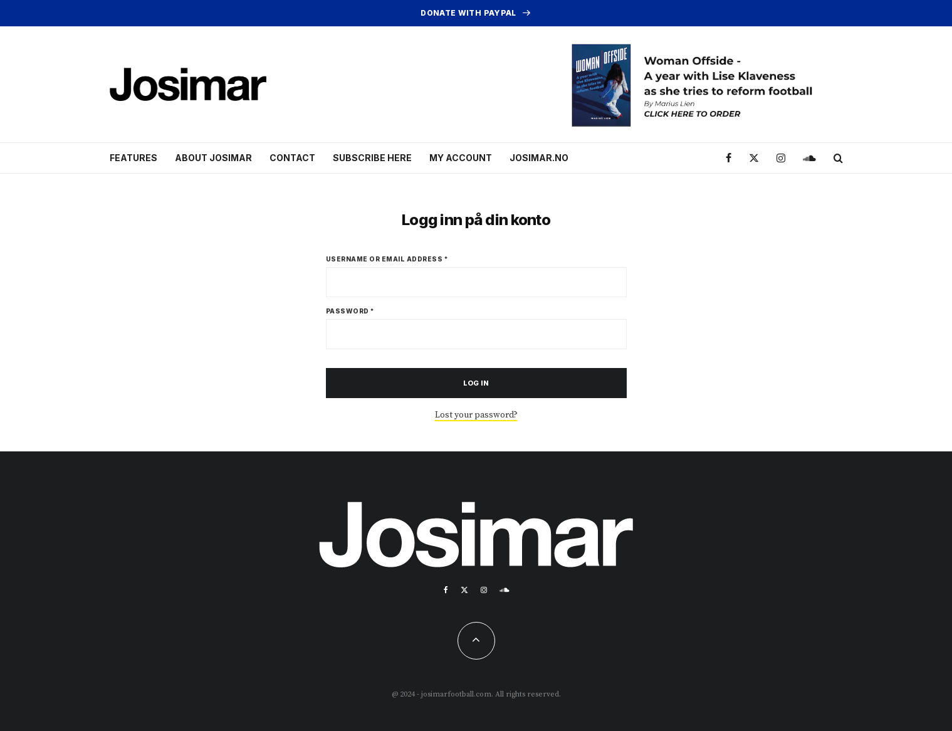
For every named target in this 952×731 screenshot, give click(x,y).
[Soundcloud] (809, 158)
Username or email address (387, 259)
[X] (754, 158)
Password (350, 311)
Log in (476, 383)
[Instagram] (781, 158)
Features (133, 157)
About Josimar (213, 157)
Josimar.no (539, 157)
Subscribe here (372, 157)
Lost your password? (476, 415)
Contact (292, 157)
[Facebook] (728, 158)
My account (460, 157)
